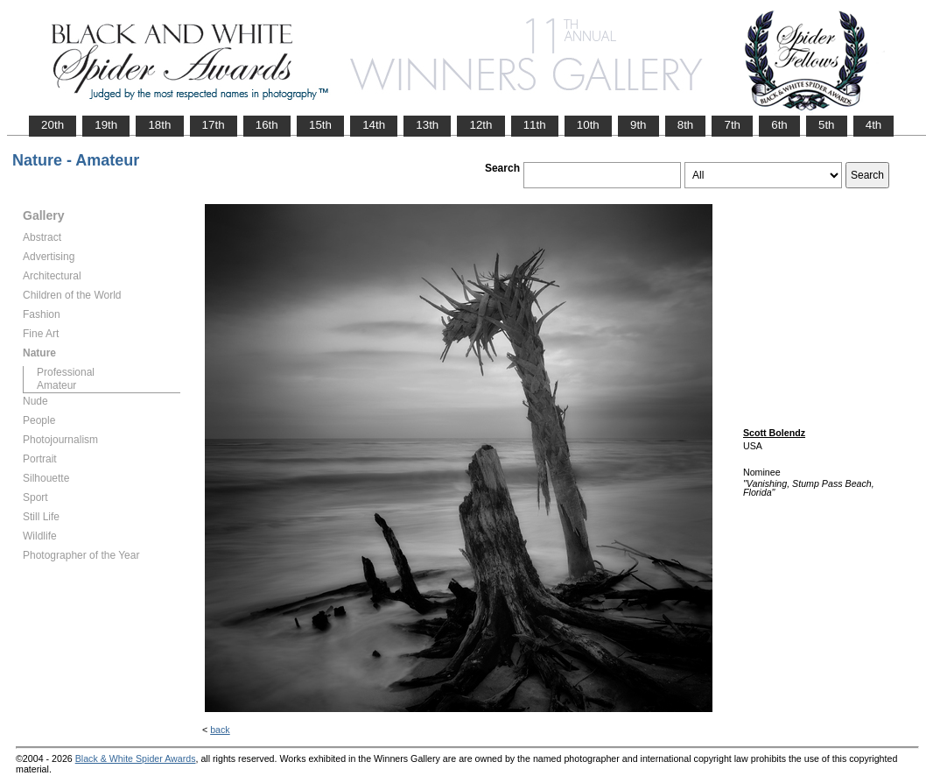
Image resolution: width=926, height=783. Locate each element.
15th (320, 124)
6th (779, 124)
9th (638, 124)
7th (732, 124)
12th (480, 124)
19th (106, 124)
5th (827, 124)
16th (267, 124)
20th (53, 124)
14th (374, 124)
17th (214, 124)
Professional (66, 372)
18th (159, 124)
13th (427, 124)
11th (535, 124)
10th (588, 124)
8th (686, 124)
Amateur (56, 385)
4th (874, 124)
